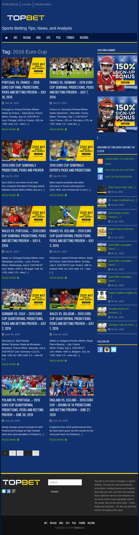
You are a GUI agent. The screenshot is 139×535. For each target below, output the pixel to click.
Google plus (14, 491)
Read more (9, 129)
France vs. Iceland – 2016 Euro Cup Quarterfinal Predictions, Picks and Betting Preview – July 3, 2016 (72, 238)
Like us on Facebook (118, 176)
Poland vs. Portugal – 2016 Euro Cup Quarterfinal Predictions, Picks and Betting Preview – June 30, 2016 (22, 407)
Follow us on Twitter (119, 170)
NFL (16, 37)
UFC (48, 37)
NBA (38, 37)
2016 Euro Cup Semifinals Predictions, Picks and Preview (23, 167)
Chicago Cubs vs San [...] (122, 324)
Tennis (70, 37)
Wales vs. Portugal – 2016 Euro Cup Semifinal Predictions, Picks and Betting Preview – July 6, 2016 (24, 238)
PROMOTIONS (43, 4)
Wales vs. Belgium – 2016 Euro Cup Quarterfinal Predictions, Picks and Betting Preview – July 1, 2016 (72, 321)
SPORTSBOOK (10, 4)
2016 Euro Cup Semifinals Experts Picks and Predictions (70, 167)
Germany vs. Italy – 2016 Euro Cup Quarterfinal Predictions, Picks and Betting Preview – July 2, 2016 (24, 321)
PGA (58, 37)
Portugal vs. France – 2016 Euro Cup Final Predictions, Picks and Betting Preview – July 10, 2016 (24, 89)
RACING (84, 37)
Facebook (9, 491)
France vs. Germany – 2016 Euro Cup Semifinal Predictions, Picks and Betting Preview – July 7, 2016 (72, 89)
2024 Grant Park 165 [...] (122, 187)
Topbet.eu (79, 527)
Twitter (4, 491)
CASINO (26, 4)
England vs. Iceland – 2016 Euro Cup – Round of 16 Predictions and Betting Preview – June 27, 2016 (71, 407)
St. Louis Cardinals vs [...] (122, 200)
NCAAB (27, 37)
